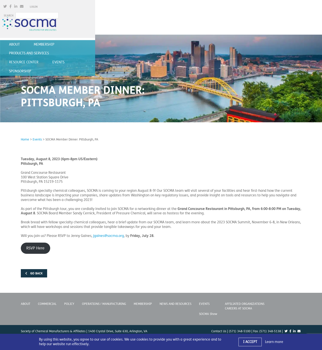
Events (190, 36)
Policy (69, 299)
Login (236, 7)
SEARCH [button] (251, 7)
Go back (34, 269)
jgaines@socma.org (108, 231)
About (32, 36)
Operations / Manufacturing (104, 299)
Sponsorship (221, 36)
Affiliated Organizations (244, 299)
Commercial (47, 299)
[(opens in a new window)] (207, 7)
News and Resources (175, 299)
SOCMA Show (208, 309)
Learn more (274, 342)
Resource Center (155, 36)
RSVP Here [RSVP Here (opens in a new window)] (35, 243)
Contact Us (218, 327)
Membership (62, 36)
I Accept (250, 342)
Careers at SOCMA (238, 304)
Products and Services (107, 36)
